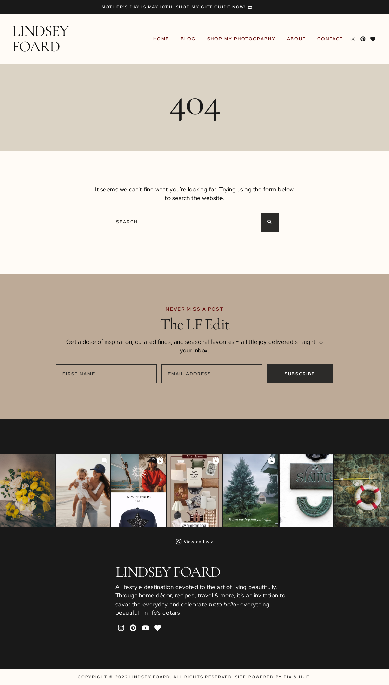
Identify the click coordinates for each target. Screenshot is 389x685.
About (297, 39)
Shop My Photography (242, 39)
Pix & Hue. (297, 677)
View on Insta (195, 541)
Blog (189, 39)
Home (162, 39)
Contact (331, 39)
